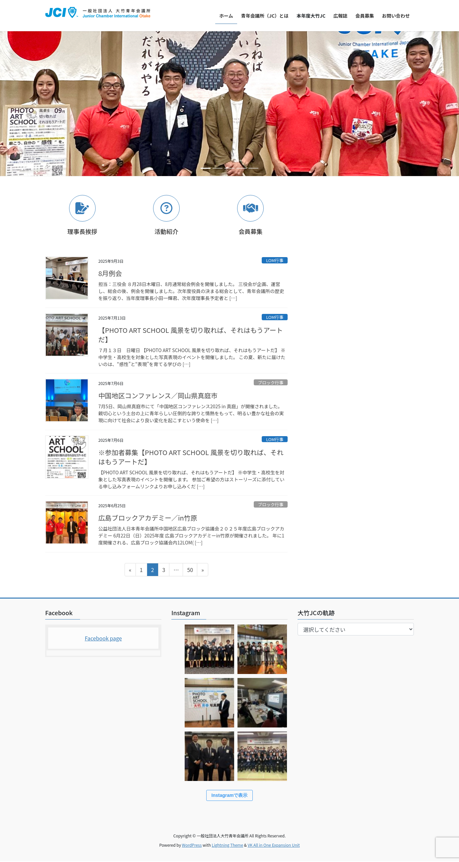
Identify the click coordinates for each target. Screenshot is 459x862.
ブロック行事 (270, 382)
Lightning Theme (227, 845)
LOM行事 (274, 260)
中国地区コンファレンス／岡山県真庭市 (158, 395)
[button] (34, 103)
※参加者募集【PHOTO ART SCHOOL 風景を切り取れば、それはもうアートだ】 (190, 456)
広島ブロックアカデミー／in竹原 (147, 518)
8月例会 (110, 273)
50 (190, 570)
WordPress (192, 845)
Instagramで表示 (230, 796)
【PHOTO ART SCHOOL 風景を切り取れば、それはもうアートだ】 (190, 334)
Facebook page (103, 638)
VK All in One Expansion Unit (274, 845)
